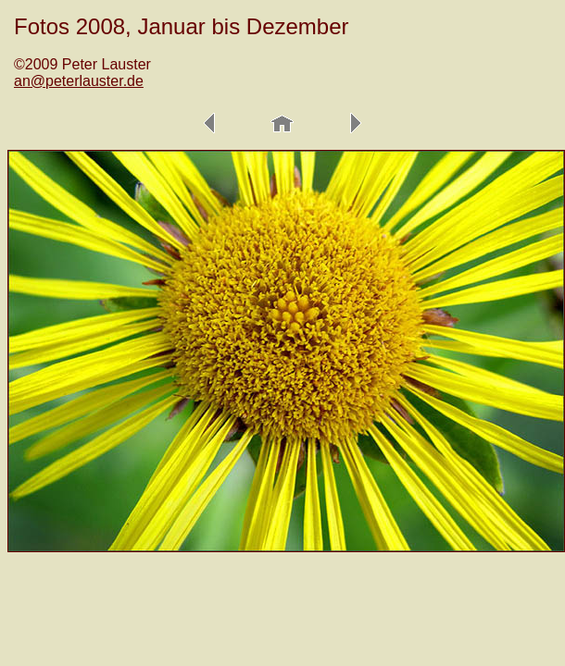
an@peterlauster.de (79, 81)
